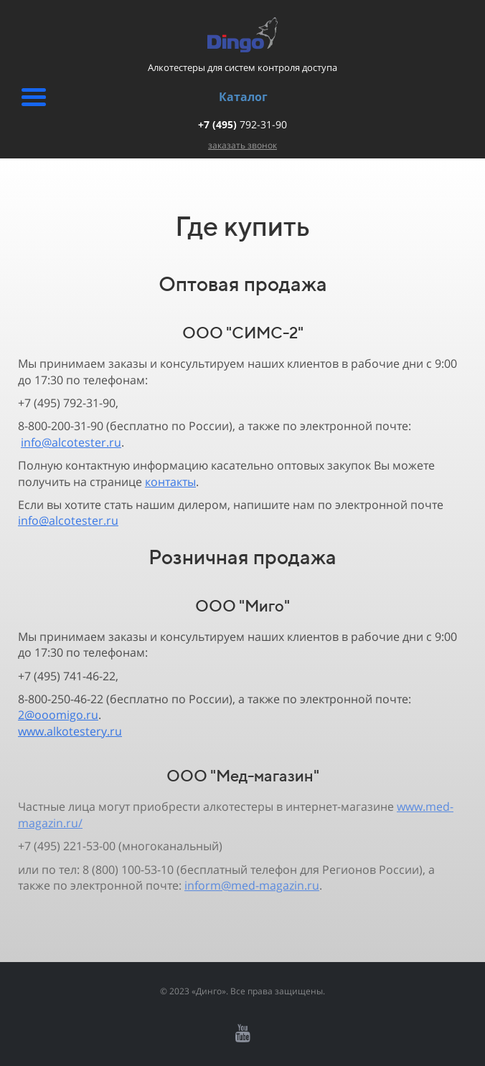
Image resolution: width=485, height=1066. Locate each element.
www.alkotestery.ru (70, 731)
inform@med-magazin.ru (251, 885)
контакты (170, 482)
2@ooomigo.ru (58, 715)
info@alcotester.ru (71, 442)
